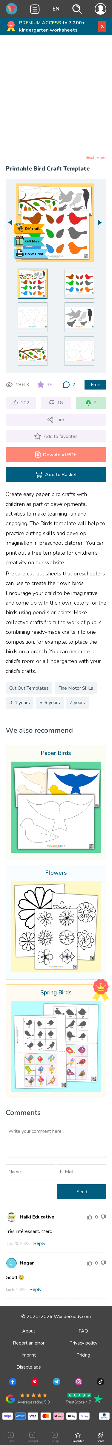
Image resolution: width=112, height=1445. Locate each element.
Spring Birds (56, 993)
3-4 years (19, 702)
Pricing (83, 1355)
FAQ (83, 1331)
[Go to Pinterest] (34, 1383)
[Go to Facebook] (12, 1383)
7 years (77, 702)
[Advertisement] (56, 96)
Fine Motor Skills (75, 688)
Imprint (29, 1355)
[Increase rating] (90, 1217)
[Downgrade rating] (103, 1217)
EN (56, 8)
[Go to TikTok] (100, 1383)
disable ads (96, 158)
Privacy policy (83, 1343)
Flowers (56, 873)
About (28, 1331)
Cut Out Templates (29, 688)
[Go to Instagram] (78, 1383)
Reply (39, 1243)
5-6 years (49, 702)
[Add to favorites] (56, 436)
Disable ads (28, 1367)
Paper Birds (56, 753)
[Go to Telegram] (56, 1383)
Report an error (29, 1343)
